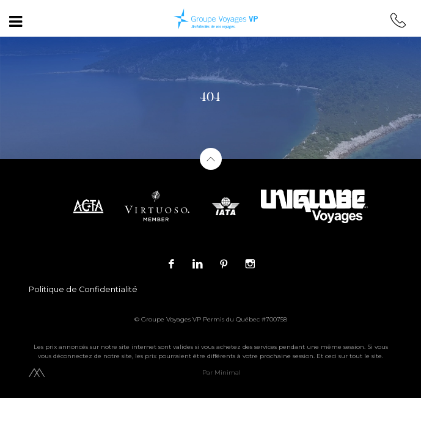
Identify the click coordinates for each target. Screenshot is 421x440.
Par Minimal (221, 372)
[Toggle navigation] (15, 21)
